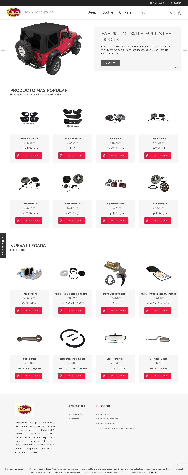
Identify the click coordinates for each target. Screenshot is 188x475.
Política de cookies (138, 472)
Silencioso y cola (158, 359)
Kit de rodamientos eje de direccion (74, 294)
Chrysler (126, 12)
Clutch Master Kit (115, 138)
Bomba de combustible (115, 294)
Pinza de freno (29, 294)
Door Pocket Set (29, 138)
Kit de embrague (158, 203)
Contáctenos (3, 246)
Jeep (92, 12)
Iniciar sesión (157, 3)
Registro (176, 3)
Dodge (107, 12)
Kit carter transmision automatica (158, 294)
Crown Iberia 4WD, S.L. (40, 12)
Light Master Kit (115, 203)
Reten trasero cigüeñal (72, 359)
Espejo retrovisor (115, 359)
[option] (94, 49)
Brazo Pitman (29, 359)
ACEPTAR (153, 472)
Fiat (142, 12)
